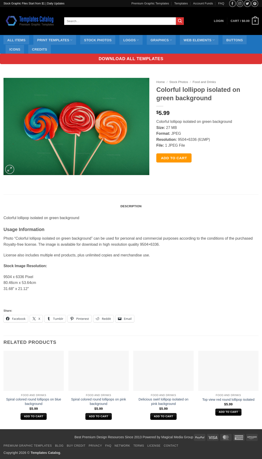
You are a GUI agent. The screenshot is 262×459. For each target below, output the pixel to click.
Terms (138, 445)
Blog (59, 445)
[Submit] (180, 21)
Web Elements (199, 40)
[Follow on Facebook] (232, 3)
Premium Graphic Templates (150, 3)
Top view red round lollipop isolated (228, 399)
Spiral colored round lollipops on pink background (98, 401)
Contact (171, 445)
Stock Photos (98, 40)
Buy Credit (76, 445)
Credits (39, 49)
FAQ (221, 3)
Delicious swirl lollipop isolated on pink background (164, 401)
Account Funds (203, 3)
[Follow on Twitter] (247, 3)
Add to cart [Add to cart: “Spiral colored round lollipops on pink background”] (98, 416)
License (154, 445)
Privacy (95, 445)
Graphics (161, 40)
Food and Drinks (204, 82)
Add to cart (174, 158)
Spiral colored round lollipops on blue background (33, 401)
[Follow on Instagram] (240, 3)
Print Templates (54, 40)
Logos (131, 40)
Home (160, 82)
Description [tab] (130, 206)
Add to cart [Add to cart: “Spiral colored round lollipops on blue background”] (33, 416)
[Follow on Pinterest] (254, 3)
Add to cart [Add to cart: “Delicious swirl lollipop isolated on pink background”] (163, 416)
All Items (16, 40)
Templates (181, 3)
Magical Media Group (177, 437)
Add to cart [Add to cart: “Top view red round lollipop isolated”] (228, 412)
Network (122, 445)
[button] (245, 21)
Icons (14, 49)
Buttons (234, 40)
